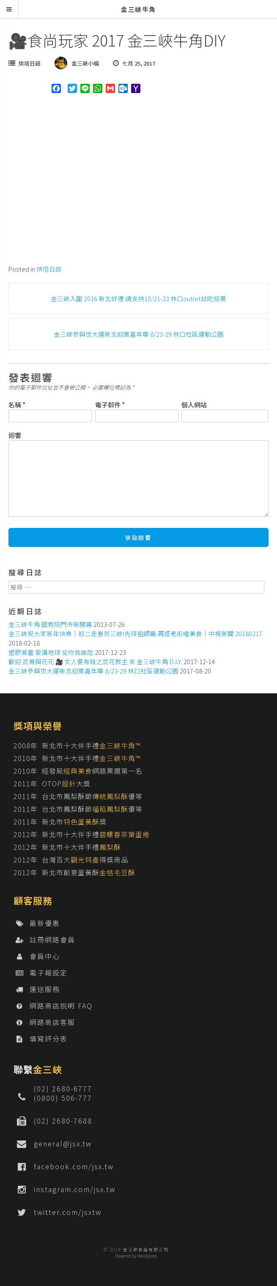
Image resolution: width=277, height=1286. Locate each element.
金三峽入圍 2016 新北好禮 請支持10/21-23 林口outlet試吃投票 (138, 298)
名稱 (16, 404)
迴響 (14, 435)
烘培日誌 (30, 63)
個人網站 (194, 404)
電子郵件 (110, 404)
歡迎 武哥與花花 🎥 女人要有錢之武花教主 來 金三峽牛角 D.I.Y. (95, 661)
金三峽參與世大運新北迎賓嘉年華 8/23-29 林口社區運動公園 (139, 334)
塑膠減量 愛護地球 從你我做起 (50, 652)
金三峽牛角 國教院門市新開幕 (50, 624)
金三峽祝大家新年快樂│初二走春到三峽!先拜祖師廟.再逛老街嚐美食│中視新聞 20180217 (135, 633)
